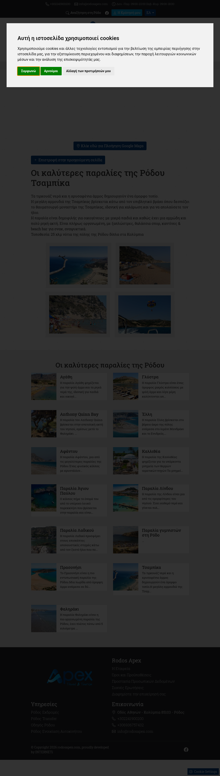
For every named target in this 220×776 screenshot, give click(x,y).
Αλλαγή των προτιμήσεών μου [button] (88, 71)
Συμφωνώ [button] (28, 71)
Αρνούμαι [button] (51, 71)
